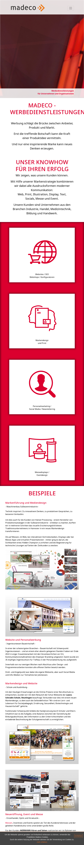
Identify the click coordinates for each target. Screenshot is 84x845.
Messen (8, 823)
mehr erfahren (42, 842)
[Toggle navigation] (70, 8)
